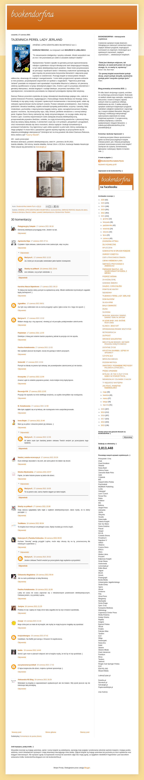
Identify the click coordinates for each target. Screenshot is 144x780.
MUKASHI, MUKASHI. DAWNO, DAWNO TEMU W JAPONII (114, 316)
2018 (103, 415)
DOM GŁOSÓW (108, 299)
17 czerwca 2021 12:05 (37, 391)
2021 (103, 216)
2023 (103, 210)
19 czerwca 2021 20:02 (42, 557)
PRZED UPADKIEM (109, 371)
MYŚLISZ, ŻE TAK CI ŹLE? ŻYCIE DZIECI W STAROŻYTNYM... (115, 375)
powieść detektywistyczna (45, 212)
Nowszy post (16, 732)
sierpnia (106, 232)
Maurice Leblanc (30, 212)
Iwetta (20, 650)
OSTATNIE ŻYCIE (109, 347)
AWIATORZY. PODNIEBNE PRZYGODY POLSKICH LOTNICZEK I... (117, 367)
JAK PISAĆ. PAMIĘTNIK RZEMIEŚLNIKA (111, 387)
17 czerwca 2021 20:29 (49, 457)
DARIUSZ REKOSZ (68, 210)
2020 (103, 409)
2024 (103, 206)
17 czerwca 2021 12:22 (42, 257)
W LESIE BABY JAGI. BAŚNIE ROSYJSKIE (113, 322)
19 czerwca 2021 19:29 (43, 680)
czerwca (106, 238)
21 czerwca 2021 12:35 (42, 437)
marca (105, 398)
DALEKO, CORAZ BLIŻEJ (112, 286)
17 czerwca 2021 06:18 (44, 226)
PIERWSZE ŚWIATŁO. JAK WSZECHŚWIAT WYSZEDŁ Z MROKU (114, 271)
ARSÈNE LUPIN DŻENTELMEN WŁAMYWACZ (34, 210)
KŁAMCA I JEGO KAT (110, 326)
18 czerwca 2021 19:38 (43, 589)
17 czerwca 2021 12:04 (34, 362)
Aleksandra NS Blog (26, 680)
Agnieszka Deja (24, 241)
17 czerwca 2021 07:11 (39, 241)
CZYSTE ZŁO (107, 356)
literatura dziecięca (18, 212)
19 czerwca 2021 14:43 (32, 650)
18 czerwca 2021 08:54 (35, 523)
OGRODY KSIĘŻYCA (110, 254)
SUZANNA (106, 312)
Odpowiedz (22, 233)
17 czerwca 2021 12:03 (35, 333)
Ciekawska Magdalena (26, 575)
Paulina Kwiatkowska (26, 347)
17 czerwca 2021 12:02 (35, 318)
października (108, 225)
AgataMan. (22, 304)
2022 (103, 213)
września (106, 229)
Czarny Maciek (32, 135)
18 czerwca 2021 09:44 (44, 575)
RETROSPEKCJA (109, 332)
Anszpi (20, 621)
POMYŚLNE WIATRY (110, 289)
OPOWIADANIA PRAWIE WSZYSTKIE (116, 329)
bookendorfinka (56, 210)
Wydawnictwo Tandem (62, 212)
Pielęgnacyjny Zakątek (26, 226)
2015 (103, 425)
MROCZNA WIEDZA (110, 359)
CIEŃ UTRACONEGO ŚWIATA (113, 257)
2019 (103, 412)
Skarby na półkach (31, 269)
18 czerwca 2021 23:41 (48, 269)
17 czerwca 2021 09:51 (35, 304)
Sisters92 (21, 362)
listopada (106, 222)
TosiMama (22, 523)
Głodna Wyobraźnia (25, 472)
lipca (105, 235)
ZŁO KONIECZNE (109, 245)
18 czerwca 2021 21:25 (33, 606)
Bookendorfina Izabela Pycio (112, 161)
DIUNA (105, 309)
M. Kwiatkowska (24, 406)
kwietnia (106, 395)
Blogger (87, 768)
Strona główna (50, 732)
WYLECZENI (107, 248)
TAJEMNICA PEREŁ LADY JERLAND (116, 296)
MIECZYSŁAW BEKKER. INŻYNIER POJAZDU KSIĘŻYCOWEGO (115, 343)
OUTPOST (106, 336)
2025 (103, 203)
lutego (105, 402)
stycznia (106, 405)
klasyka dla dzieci (81, 210)
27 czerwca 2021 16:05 (42, 488)
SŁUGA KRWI (107, 302)
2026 (103, 200)
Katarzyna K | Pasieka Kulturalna (31, 538)
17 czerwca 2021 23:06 (41, 506)
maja (105, 392)
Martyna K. (28, 257)
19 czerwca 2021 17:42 (45, 665)
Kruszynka (22, 377)
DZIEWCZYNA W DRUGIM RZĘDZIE (116, 251)
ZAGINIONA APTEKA (110, 241)
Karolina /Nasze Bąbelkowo (28, 287)
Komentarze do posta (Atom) (30, 736)
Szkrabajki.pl (41, 147)
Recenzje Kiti (23, 391)
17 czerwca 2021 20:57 (42, 472)
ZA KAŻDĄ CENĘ (109, 280)
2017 (103, 419)
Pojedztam (22, 333)
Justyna (21, 606)
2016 (103, 422)
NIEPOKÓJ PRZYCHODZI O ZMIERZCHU (113, 265)
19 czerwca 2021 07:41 (39, 636)
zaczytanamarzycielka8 (27, 665)
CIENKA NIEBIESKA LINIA (112, 261)
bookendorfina (32, 15)
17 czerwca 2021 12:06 (39, 406)
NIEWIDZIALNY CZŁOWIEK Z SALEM (116, 379)
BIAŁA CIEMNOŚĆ (109, 306)
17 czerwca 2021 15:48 (36, 421)
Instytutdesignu (24, 636)
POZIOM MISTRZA (109, 362)
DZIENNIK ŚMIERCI (110, 283)
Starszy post (84, 732)
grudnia (106, 219)
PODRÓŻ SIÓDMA (109, 276)
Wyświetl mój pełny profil (107, 165)
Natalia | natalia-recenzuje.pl (29, 457)
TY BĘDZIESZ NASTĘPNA (112, 383)
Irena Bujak (22, 421)
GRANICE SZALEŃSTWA (112, 339)
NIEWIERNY (107, 293)
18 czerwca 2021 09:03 (53, 538)
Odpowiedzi (24, 253)
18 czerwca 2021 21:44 (32, 621)
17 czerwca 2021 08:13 (48, 287)
